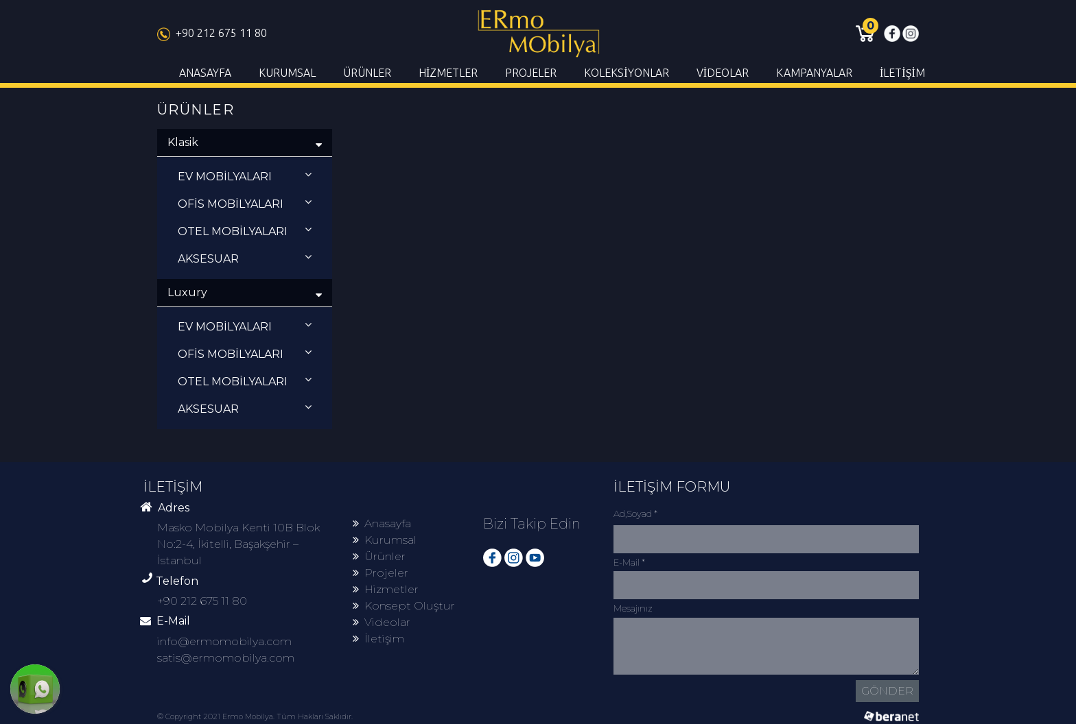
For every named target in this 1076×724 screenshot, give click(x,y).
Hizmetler (386, 589)
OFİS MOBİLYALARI (245, 203)
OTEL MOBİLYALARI (245, 231)
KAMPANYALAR (814, 73)
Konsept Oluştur (404, 605)
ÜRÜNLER (367, 73)
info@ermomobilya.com (224, 641)
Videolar (381, 622)
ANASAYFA (205, 73)
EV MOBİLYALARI (245, 176)
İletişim (378, 638)
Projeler (380, 572)
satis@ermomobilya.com (225, 657)
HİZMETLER (448, 73)
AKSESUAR (245, 258)
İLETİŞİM (902, 73)
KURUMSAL (287, 73)
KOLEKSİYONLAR (626, 73)
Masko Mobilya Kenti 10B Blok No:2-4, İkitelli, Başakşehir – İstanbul (238, 544)
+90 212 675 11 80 (212, 33)
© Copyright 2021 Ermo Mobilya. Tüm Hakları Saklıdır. (255, 716)
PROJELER (531, 73)
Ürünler (379, 556)
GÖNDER (887, 690)
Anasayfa (382, 523)
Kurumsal (385, 539)
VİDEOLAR (723, 73)
